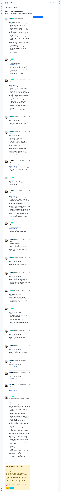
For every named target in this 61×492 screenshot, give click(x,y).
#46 (29, 160)
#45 (29, 131)
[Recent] (1, 4)
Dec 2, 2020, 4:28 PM (22, 18)
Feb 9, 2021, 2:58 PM (22, 257)
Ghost (11, 13)
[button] (1, 488)
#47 (29, 177)
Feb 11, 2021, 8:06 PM (21, 272)
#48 (29, 190)
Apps (41, 2)
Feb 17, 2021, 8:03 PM (21, 290)
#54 (29, 308)
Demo (48, 2)
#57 (29, 360)
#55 (29, 330)
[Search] (1, 13)
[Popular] (1, 9)
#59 (29, 384)
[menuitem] (59, 1)
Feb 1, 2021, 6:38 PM (21, 239)
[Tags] (1, 6)
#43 (29, 79)
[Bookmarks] (1, 11)
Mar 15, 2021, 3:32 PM (22, 384)
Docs (51, 2)
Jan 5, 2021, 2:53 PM (22, 131)
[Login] (59, 1)
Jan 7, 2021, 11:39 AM (22, 177)
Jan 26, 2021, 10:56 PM (21, 190)
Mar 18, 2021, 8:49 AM (22, 396)
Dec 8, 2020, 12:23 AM (21, 59)
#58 (29, 372)
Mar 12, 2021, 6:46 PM (21, 372)
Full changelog (13, 64)
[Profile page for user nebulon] (6, 19)
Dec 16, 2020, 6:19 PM (22, 116)
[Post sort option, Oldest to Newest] (38, 19)
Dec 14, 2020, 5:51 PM (21, 79)
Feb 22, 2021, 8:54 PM (21, 308)
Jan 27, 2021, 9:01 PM (21, 222)
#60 (29, 396)
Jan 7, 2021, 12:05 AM (21, 160)
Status (44, 2)
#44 (29, 116)
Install (54, 2)
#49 (29, 222)
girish (10, 59)
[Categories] (1, 1)
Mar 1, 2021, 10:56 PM (21, 345)
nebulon (10, 18)
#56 (29, 345)
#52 (29, 272)
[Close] (28, 466)
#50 (29, 239)
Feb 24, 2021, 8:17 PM (21, 330)
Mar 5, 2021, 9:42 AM (22, 360)
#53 (29, 290)
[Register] (59, 4)
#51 (29, 257)
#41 (29, 18)
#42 (29, 59)
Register (7, 488)
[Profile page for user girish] (6, 59)
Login (12, 488)
